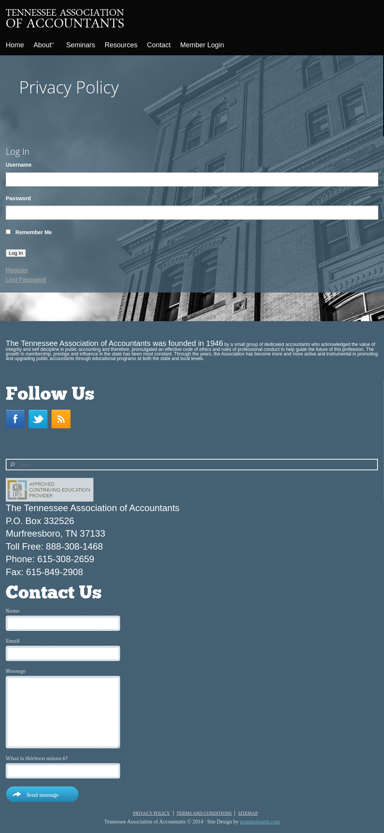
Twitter (40, 416)
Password (18, 195)
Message (16, 668)
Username (19, 162)
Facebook (17, 416)
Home (15, 43)
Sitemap (247, 810)
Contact (169, 43)
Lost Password (26, 276)
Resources (129, 43)
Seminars (86, 43)
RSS (62, 416)
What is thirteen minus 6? (37, 755)
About (44, 43)
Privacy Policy (151, 810)
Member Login (214, 43)
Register (17, 267)
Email (12, 638)
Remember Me (33, 229)
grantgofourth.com (260, 819)
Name (13, 608)
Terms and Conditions (204, 810)
